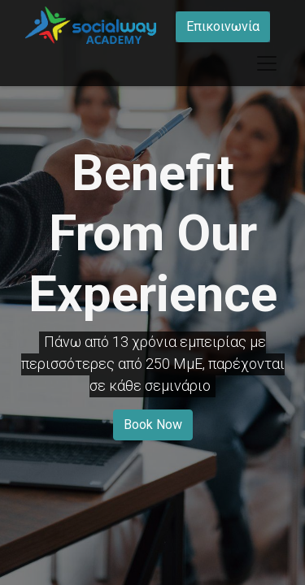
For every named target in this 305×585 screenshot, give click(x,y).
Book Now (153, 424)
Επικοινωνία (222, 26)
